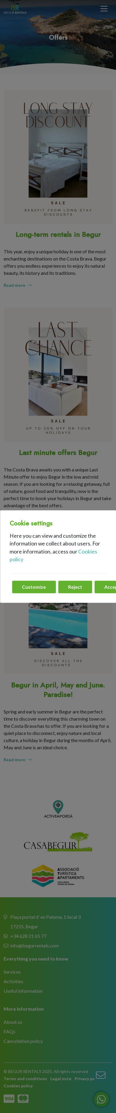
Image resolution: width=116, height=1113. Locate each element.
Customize (34, 587)
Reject (75, 587)
